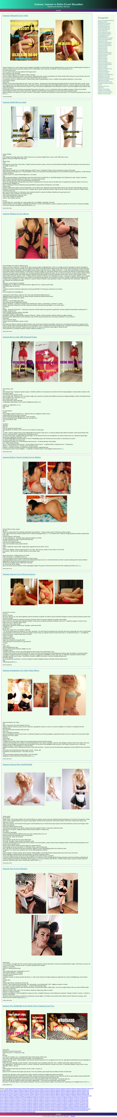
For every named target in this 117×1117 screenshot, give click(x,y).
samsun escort (101, 20)
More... (7, 93)
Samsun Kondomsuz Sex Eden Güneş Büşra (21, 670)
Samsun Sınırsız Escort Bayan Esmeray (19, 574)
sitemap (73, 1116)
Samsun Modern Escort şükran (16, 214)
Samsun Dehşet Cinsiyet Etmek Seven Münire (22, 457)
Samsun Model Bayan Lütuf (14, 102)
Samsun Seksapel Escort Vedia (15, 15)
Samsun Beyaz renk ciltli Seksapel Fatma (20, 337)
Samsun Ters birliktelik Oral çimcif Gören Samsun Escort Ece (28, 1006)
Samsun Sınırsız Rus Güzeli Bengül (17, 764)
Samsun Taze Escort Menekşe (15, 869)
